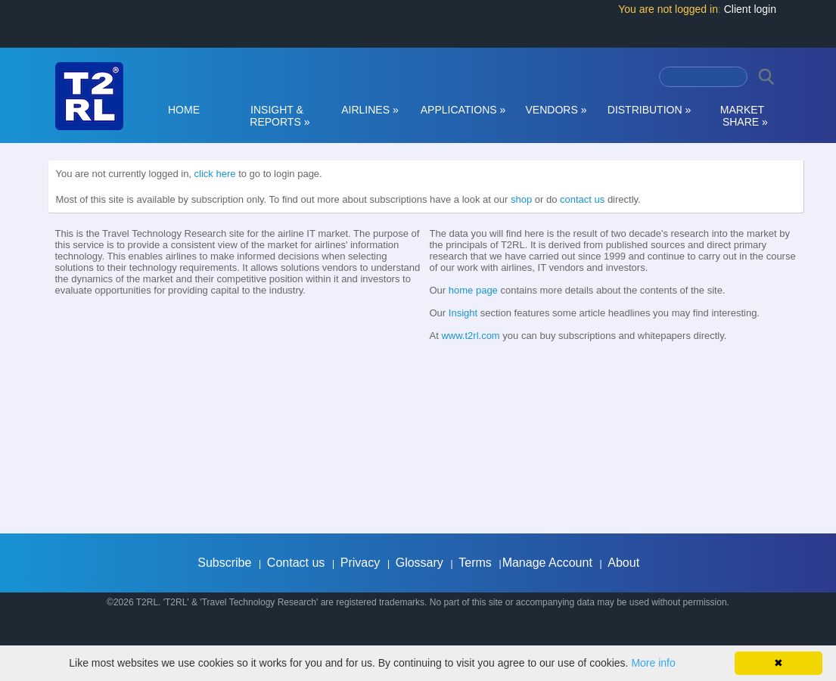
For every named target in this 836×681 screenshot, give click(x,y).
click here (215, 173)
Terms (475, 562)
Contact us (296, 562)
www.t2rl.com (470, 335)
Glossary (419, 562)
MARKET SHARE (742, 116)
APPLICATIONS (463, 110)
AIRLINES (370, 110)
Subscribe (224, 562)
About (623, 562)
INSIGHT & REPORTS (277, 116)
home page (473, 290)
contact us (582, 199)
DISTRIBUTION (649, 110)
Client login (750, 9)
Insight (463, 313)
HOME (184, 110)
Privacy (360, 562)
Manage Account (547, 562)
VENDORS (556, 110)
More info (653, 663)
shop (521, 199)
